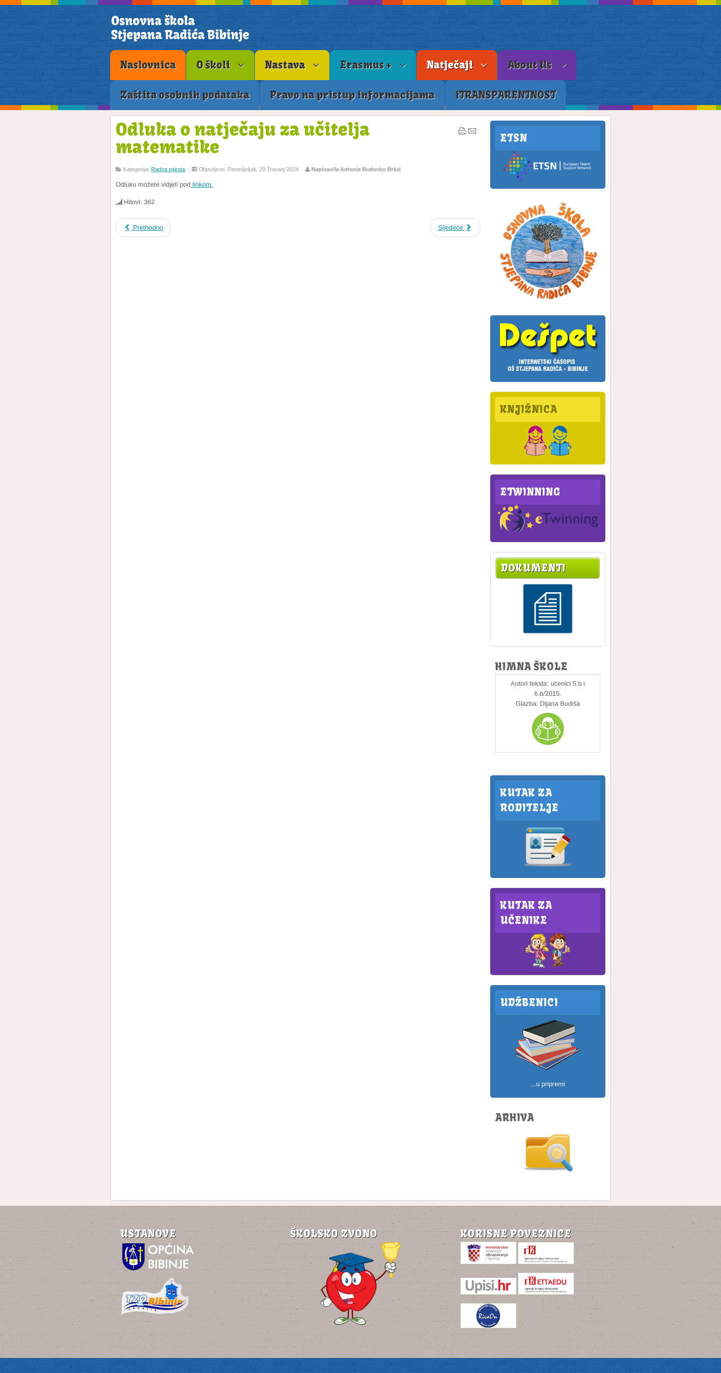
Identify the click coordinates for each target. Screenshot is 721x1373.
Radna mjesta (168, 169)
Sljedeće (455, 227)
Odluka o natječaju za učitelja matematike (243, 138)
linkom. (202, 184)
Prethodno (143, 227)
